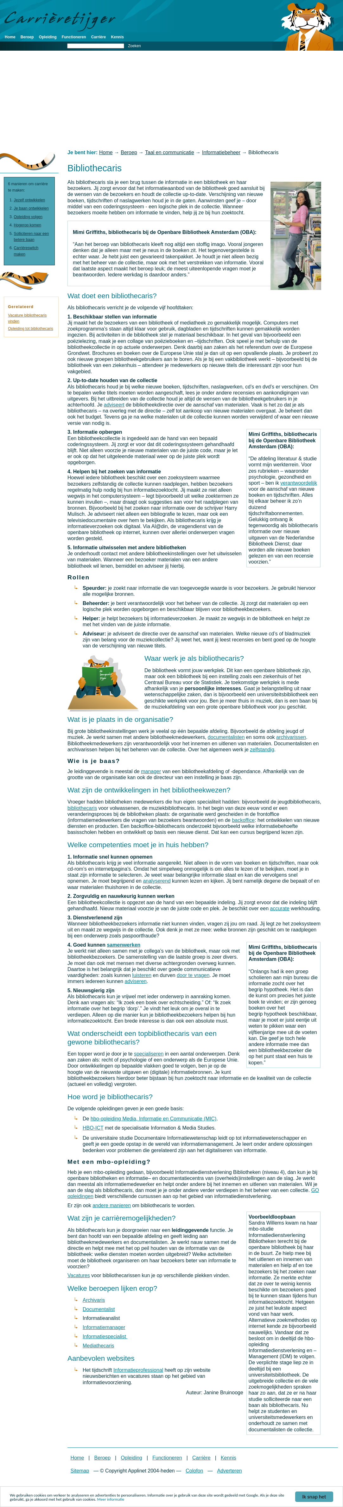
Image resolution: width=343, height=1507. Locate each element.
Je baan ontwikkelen (31, 208)
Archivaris (94, 1300)
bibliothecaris (82, 808)
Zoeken (134, 46)
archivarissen (291, 737)
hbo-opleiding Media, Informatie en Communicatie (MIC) (154, 1118)
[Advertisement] (171, 100)
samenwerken (123, 945)
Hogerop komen (27, 225)
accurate (279, 908)
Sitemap (80, 1470)
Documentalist (99, 1309)
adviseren (136, 981)
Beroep (27, 37)
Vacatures (78, 1275)
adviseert (114, 404)
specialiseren (148, 1053)
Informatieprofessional (138, 1370)
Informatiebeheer (221, 152)
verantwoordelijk (298, 483)
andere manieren (111, 1205)
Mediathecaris (98, 1345)
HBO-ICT (93, 1128)
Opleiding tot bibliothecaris (30, 328)
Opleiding (48, 37)
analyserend (156, 881)
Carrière (98, 37)
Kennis (117, 37)
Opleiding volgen (28, 217)
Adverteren (229, 1470)
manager (151, 771)
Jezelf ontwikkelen (29, 200)
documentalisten (226, 737)
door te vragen (193, 975)
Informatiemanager (104, 1327)
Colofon (194, 1470)
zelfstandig (262, 749)
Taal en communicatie (169, 152)
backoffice (243, 820)
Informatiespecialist (105, 1336)
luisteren (141, 975)
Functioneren (74, 37)
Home (10, 37)
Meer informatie (110, 1499)
